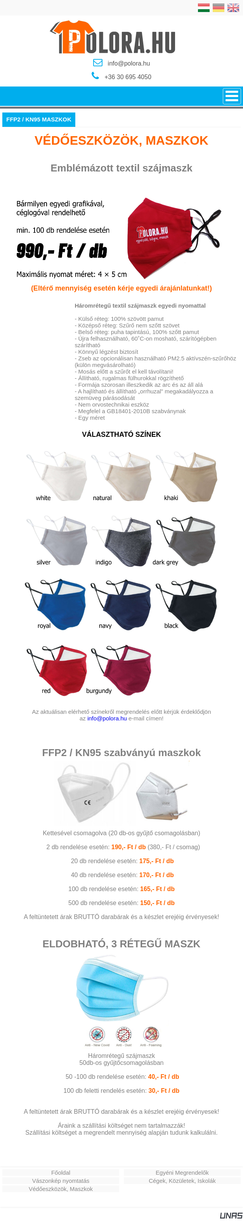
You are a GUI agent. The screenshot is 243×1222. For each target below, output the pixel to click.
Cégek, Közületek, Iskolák (182, 1180)
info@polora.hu (107, 718)
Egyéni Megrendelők (182, 1172)
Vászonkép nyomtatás (61, 1180)
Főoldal (60, 1172)
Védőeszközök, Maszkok (61, 1189)
